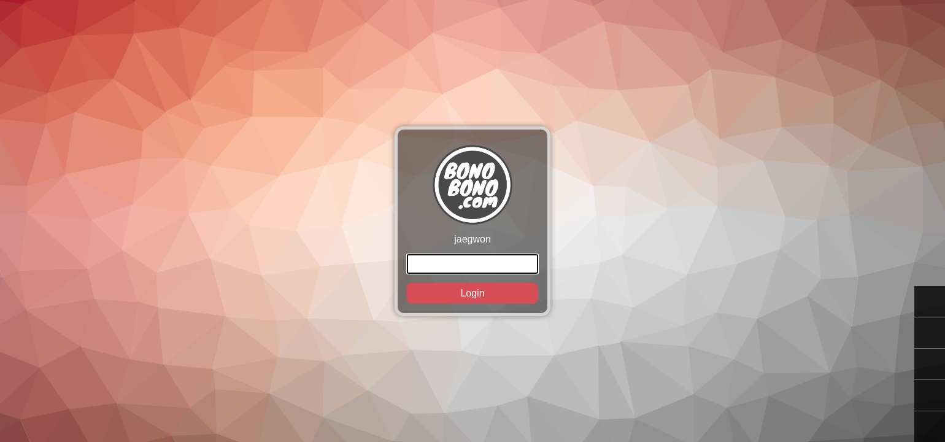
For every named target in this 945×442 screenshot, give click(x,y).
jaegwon (472, 224)
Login (472, 293)
